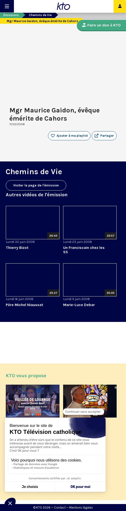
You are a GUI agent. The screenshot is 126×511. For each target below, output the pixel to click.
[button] (104, 135)
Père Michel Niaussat (24, 304)
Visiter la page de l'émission (36, 185)
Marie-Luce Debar (79, 304)
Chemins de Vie (40, 15)
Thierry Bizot (17, 247)
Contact (60, 507)
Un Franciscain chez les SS (84, 249)
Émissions (11, 15)
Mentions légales (81, 507)
